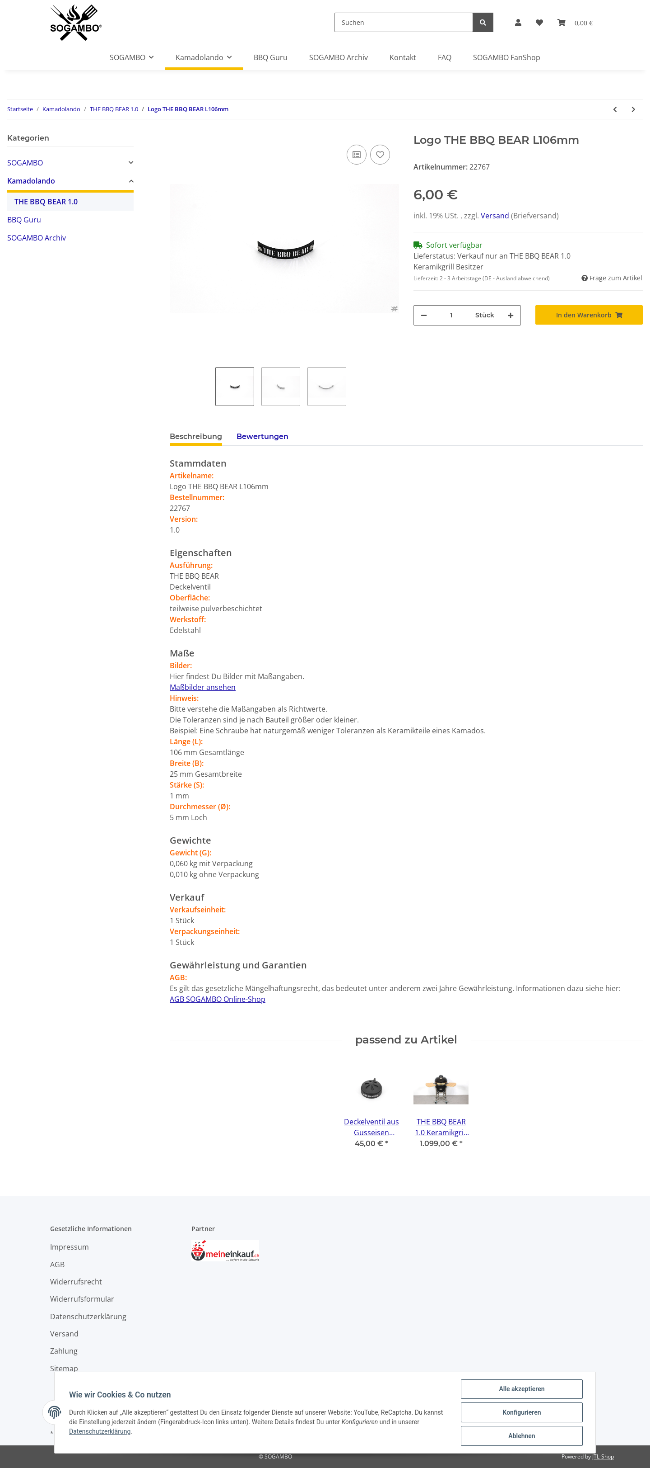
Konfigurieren (521, 1412)
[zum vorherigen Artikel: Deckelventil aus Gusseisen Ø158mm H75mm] (615, 109)
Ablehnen (521, 1436)
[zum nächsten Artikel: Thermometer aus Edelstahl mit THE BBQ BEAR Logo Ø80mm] (633, 109)
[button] (518, 22)
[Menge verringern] (424, 315)
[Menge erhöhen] (510, 315)
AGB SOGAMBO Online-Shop (217, 999)
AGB (57, 1265)
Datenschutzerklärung (88, 1317)
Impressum (69, 1247)
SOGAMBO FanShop (506, 57)
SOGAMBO (25, 163)
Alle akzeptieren (521, 1388)
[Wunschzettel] (539, 22)
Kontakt (403, 57)
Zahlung (64, 1351)
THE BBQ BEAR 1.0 (46, 202)
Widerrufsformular (82, 1299)
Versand (496, 216)
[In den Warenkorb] (589, 315)
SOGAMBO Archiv (36, 238)
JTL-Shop (603, 1456)
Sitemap (64, 1369)
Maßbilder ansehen (203, 687)
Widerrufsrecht (76, 1282)
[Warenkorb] (575, 22)
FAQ (444, 57)
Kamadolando (31, 181)
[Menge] (451, 315)
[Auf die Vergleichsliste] (357, 155)
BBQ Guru (24, 220)
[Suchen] (403, 22)
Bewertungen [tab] (262, 436)
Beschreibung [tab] (196, 436)
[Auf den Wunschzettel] (380, 155)
